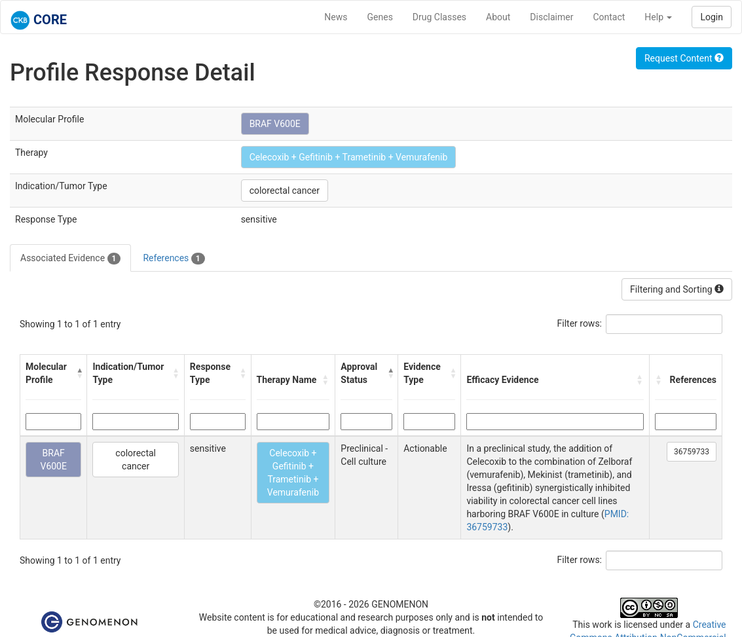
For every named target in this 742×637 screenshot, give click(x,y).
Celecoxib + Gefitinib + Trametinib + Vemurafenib (349, 157)
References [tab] (173, 258)
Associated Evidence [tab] (70, 258)
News (335, 17)
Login (711, 17)
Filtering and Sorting (677, 289)
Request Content (684, 58)
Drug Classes (439, 17)
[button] (78, 373)
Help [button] (658, 17)
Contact (609, 17)
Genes (380, 17)
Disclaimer (551, 17)
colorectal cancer (285, 190)
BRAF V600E (275, 123)
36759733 (691, 451)
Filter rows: (580, 323)
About (498, 17)
